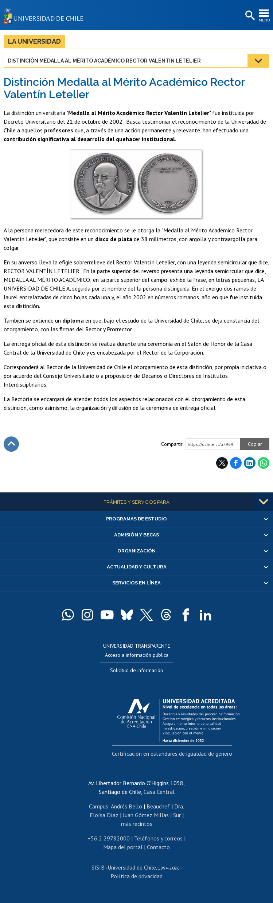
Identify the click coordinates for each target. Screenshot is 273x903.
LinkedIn (249, 463)
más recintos (136, 823)
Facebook (236, 463)
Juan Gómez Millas (146, 815)
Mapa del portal (123, 847)
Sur (177, 815)
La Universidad (34, 41)
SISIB (98, 867)
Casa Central (159, 791)
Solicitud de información (136, 670)
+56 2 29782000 (108, 838)
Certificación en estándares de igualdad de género (172, 753)
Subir (11, 444)
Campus (98, 806)
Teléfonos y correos (158, 838)
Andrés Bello (126, 806)
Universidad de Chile (132, 867)
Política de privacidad (136, 876)
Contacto (158, 847)
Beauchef (158, 806)
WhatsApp (263, 463)
